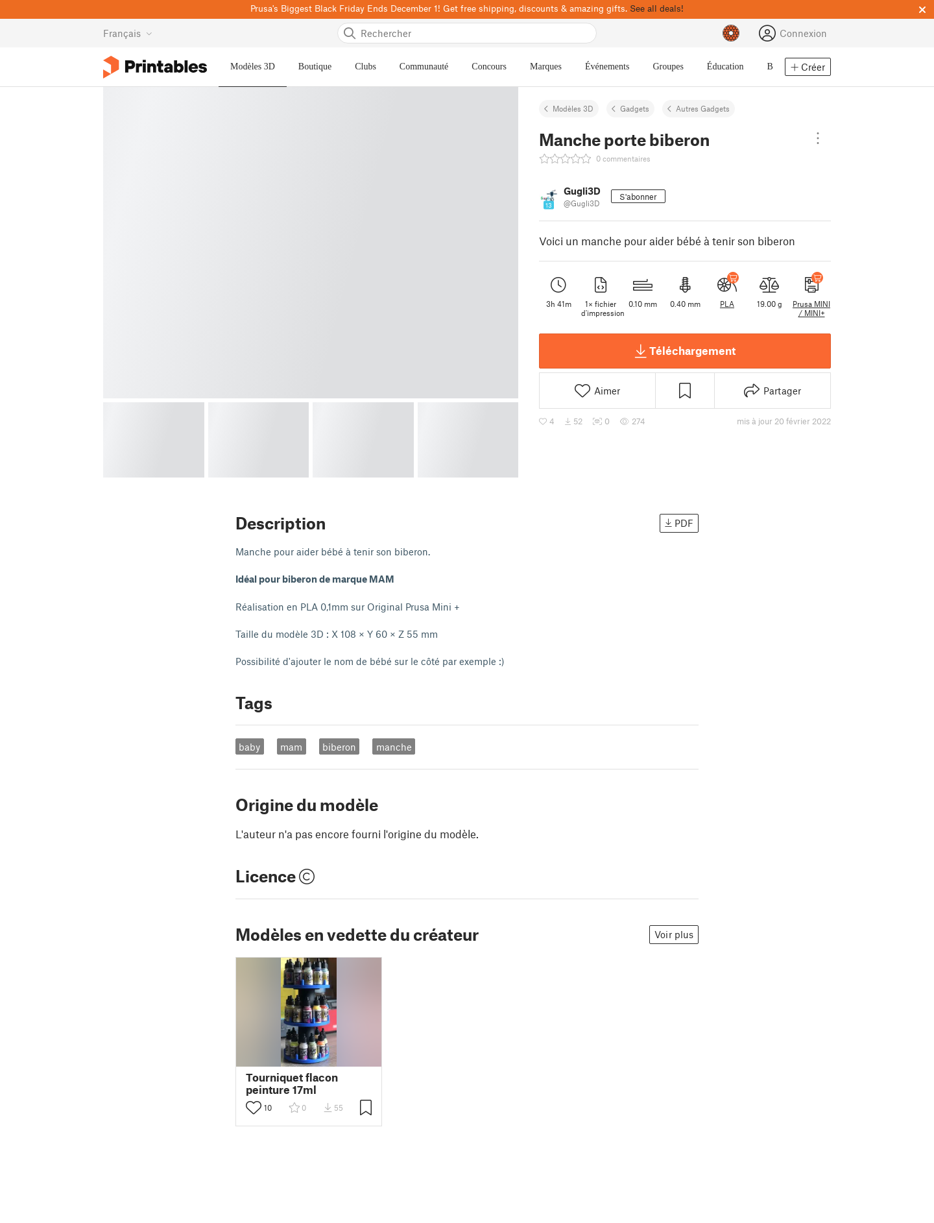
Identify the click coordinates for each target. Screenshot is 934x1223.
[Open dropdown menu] (818, 138)
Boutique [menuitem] (314, 66)
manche (394, 747)
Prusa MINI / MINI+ (811, 308)
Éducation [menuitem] (725, 66)
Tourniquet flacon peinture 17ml (292, 1083)
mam (291, 747)
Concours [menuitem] (489, 66)
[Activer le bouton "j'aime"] (253, 1107)
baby (249, 747)
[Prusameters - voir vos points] (731, 33)
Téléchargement (685, 351)
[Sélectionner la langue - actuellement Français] (127, 33)
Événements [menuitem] (607, 66)
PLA (727, 303)
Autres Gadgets (703, 108)
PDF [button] (679, 523)
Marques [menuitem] (546, 66)
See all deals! (657, 8)
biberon (339, 747)
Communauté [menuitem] (424, 66)
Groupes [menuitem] (668, 66)
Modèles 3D (573, 108)
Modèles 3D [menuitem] (252, 66)
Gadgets (634, 108)
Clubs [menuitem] (365, 66)
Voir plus (673, 934)
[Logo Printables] (155, 67)
